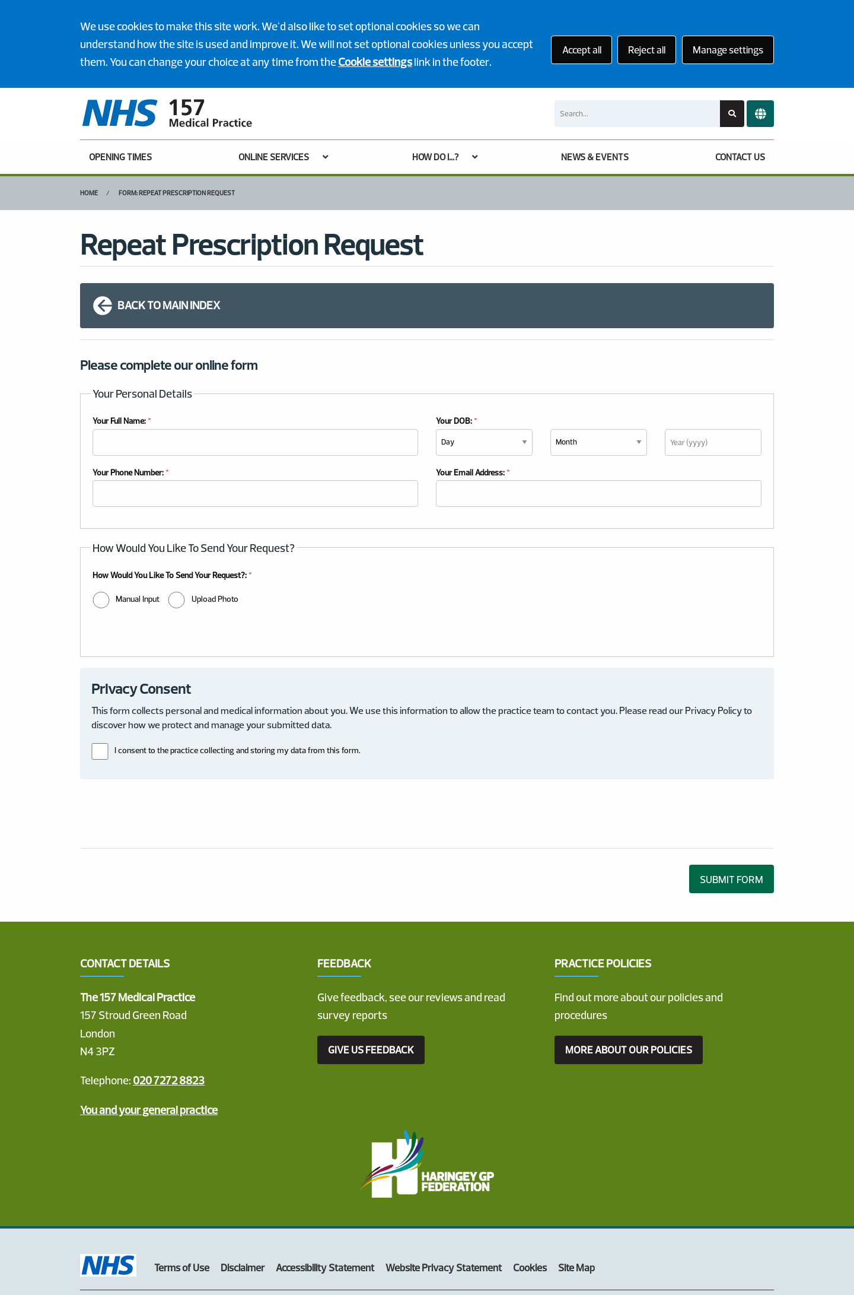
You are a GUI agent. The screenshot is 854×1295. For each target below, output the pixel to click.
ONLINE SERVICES (273, 157)
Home (89, 193)
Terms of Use (181, 1210)
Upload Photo (215, 598)
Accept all (581, 49)
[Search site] (732, 113)
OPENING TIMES (120, 157)
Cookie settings (375, 62)
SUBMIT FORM (731, 821)
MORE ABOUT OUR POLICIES (628, 992)
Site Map (576, 1210)
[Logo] (166, 114)
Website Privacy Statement (443, 1210)
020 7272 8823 (169, 1022)
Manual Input (138, 598)
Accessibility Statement (325, 1210)
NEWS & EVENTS (595, 157)
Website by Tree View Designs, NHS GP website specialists (211, 1249)
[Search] (637, 113)
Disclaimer (243, 1210)
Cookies (530, 1210)
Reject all (646, 49)
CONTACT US (740, 157)
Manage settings (728, 49)
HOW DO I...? (435, 157)
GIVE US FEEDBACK (371, 992)
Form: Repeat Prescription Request (177, 193)
